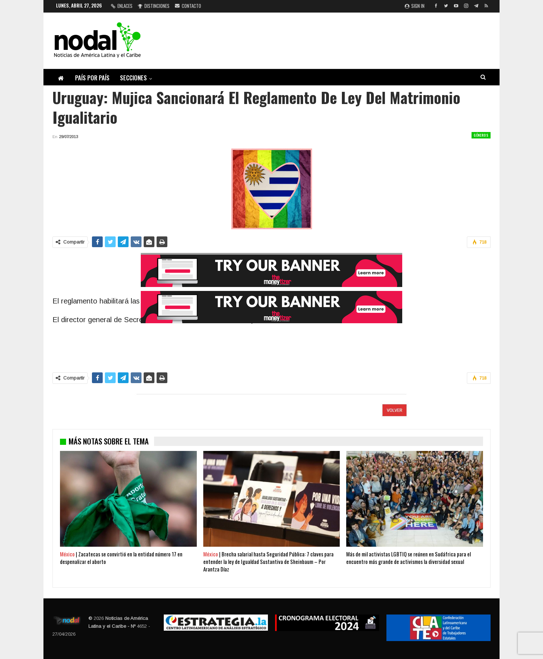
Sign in (414, 5)
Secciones (133, 77)
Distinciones (154, 5)
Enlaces (122, 5)
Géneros (481, 135)
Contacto (188, 5)
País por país (92, 77)
